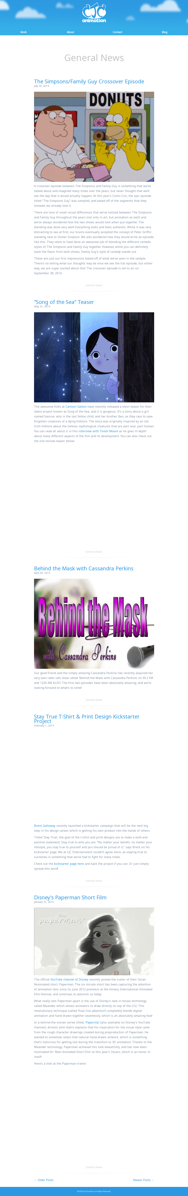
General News (94, 285)
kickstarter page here (69, 864)
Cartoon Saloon (76, 407)
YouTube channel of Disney (69, 979)
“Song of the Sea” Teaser (64, 301)
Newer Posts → (143, 1180)
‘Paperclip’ (92, 1022)
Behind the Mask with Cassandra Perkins (83, 568)
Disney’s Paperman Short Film (70, 897)
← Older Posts (44, 1180)
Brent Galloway (44, 826)
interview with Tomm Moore (98, 431)
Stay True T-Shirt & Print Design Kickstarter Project (87, 718)
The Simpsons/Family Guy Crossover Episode (89, 81)
